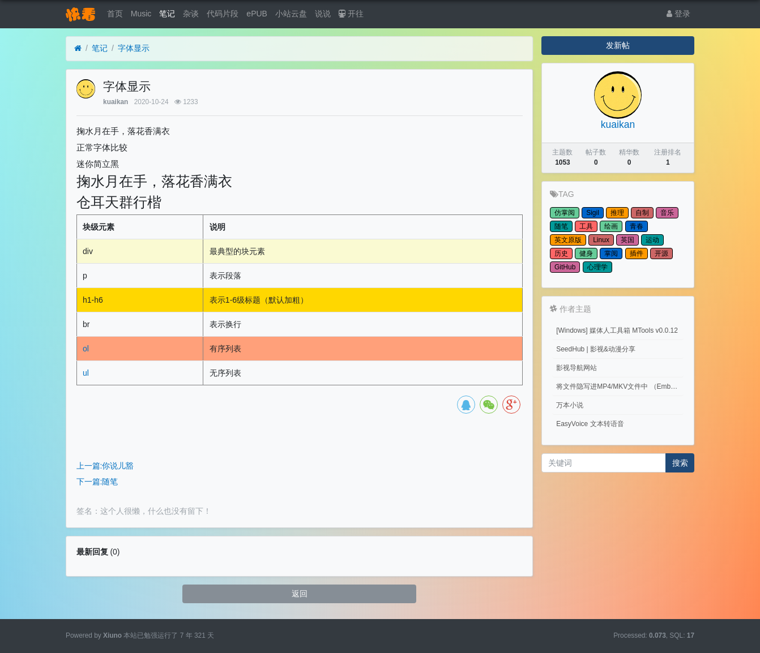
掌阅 (611, 253)
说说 (323, 13)
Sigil (592, 213)
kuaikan (115, 102)
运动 (652, 240)
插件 (636, 253)
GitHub (564, 267)
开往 (351, 13)
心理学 (597, 267)
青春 (636, 226)
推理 (617, 213)
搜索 (680, 462)
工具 (586, 226)
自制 (642, 213)
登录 (678, 13)
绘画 (611, 226)
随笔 (561, 226)
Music (141, 13)
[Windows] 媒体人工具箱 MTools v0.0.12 (617, 330)
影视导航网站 (576, 368)
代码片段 (222, 13)
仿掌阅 (564, 213)
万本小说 (569, 405)
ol (86, 348)
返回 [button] (300, 593)
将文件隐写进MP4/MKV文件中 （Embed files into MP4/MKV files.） (620, 386)
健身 (586, 253)
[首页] (78, 48)
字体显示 (134, 48)
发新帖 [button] (618, 45)
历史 (561, 253)
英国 (627, 240)
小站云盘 (291, 13)
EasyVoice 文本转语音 (590, 424)
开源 (661, 253)
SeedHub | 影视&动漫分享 (595, 349)
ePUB (256, 13)
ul (86, 372)
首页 (115, 13)
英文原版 (568, 240)
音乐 (667, 213)
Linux (601, 240)
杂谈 (191, 13)
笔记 (167, 13)
